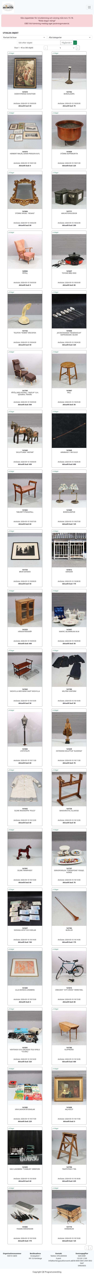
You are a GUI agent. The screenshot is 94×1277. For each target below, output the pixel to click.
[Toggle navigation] (89, 7)
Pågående (66, 42)
